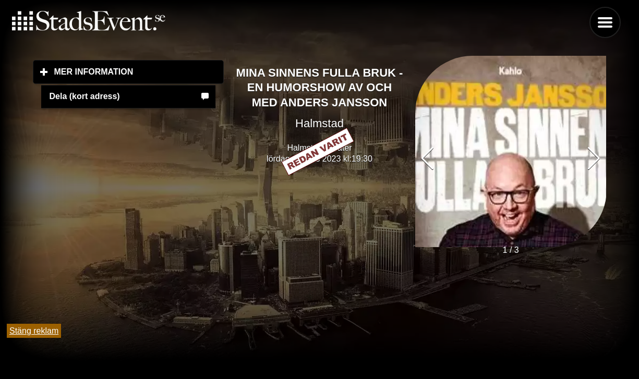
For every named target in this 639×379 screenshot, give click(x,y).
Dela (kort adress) (85, 96)
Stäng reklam (33, 330)
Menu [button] (605, 22)
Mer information (139, 71)
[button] (594, 158)
